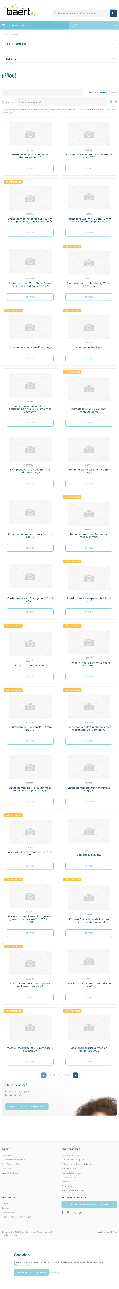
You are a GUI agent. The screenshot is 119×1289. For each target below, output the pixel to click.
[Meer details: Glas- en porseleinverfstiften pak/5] (30, 331)
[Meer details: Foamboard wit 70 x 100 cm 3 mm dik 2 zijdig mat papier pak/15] (30, 268)
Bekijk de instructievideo (27, 1106)
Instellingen (55, 1272)
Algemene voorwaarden (73, 1190)
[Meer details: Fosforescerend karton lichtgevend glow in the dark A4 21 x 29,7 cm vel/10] (30, 903)
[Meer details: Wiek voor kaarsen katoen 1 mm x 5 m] (30, 836)
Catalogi (6, 1208)
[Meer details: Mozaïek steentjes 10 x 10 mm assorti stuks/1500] (30, 1032)
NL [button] (114, 25)
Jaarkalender (8, 1212)
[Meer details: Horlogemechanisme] (89, 331)
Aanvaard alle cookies (31, 1272)
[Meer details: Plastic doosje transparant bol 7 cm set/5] (89, 583)
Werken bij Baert (10, 1173)
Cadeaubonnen (69, 1186)
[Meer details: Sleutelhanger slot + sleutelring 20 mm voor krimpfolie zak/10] (30, 774)
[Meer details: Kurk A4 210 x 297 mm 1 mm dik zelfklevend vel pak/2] (30, 968)
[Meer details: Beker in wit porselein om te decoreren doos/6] (30, 141)
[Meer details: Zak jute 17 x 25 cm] (89, 836)
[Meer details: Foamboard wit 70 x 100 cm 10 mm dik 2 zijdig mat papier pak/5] (89, 203)
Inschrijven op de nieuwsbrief (89, 1204)
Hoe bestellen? (69, 1168)
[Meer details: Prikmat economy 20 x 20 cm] (30, 647)
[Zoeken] (81, 13)
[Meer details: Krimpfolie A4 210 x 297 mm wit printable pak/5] (30, 456)
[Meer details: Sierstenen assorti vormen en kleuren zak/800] (89, 1032)
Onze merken (8, 1168)
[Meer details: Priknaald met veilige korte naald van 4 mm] (89, 647)
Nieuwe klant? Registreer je (75, 1159)
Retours (65, 1181)
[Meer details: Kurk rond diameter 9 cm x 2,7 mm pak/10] (30, 519)
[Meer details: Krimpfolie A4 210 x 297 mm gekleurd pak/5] (89, 393)
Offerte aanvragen (70, 1155)
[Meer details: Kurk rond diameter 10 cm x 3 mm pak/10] (89, 456)
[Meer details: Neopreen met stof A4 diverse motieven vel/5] (89, 519)
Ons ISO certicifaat (11, 1164)
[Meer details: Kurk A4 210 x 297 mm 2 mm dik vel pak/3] (89, 968)
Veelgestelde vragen (71, 1173)
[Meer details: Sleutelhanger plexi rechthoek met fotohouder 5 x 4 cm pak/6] (89, 711)
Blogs (5, 1203)
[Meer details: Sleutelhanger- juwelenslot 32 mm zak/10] (30, 711)
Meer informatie (22, 1265)
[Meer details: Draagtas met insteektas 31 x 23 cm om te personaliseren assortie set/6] (30, 203)
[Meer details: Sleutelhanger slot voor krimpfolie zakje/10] (89, 774)
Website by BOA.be (107, 1232)
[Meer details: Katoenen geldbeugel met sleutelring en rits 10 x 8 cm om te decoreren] (30, 393)
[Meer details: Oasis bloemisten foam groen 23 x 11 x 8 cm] (30, 583)
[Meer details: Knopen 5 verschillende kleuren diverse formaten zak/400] (89, 903)
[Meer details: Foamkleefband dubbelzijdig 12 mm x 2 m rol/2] (89, 268)
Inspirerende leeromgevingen (16, 1217)
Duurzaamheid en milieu (14, 1159)
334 (67, 1075)
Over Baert (7, 1155)
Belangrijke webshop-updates (76, 1164)
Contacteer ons (69, 1177)
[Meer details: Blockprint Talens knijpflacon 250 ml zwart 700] (89, 141)
